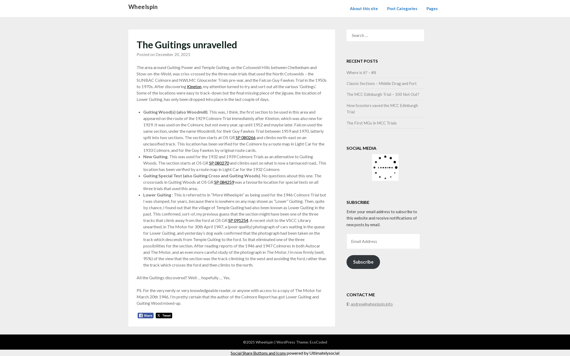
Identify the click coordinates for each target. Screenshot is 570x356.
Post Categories (402, 8)
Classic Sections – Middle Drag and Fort (382, 83)
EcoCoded (318, 342)
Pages (432, 8)
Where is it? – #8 (361, 72)
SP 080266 (246, 137)
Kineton (194, 86)
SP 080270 (219, 162)
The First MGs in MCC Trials (372, 123)
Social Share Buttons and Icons (258, 352)
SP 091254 (238, 220)
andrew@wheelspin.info (372, 304)
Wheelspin (143, 6)
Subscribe (363, 262)
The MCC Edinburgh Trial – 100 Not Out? (383, 94)
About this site (364, 8)
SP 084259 (224, 182)
